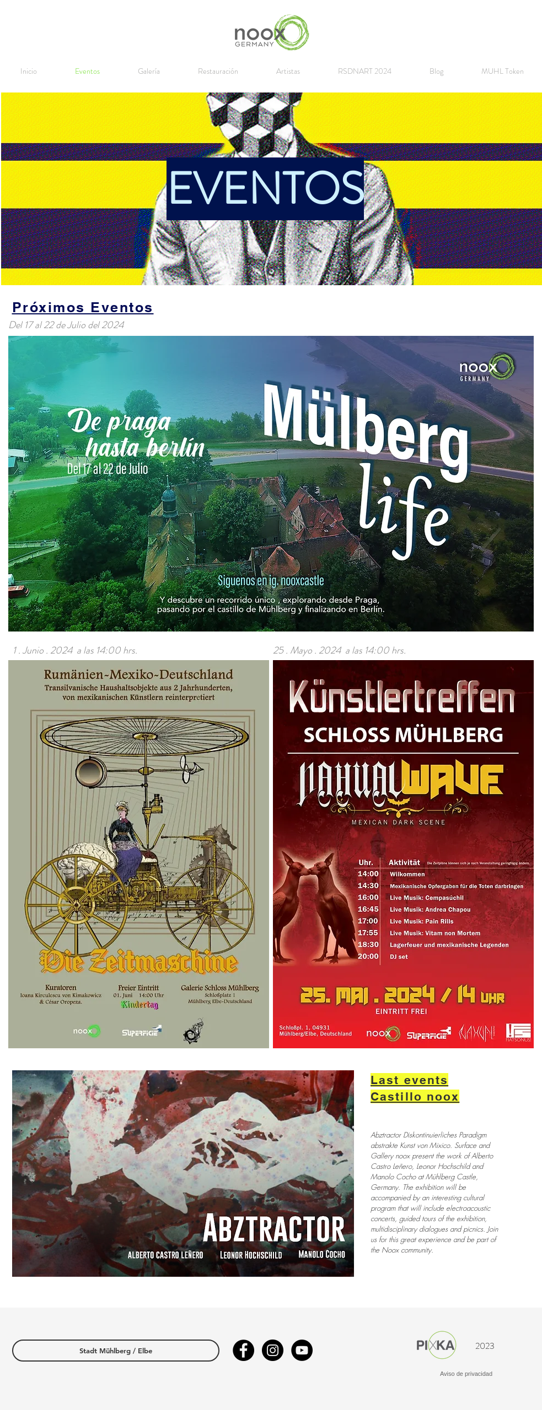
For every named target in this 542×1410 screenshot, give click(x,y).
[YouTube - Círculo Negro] (302, 1350)
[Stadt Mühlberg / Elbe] (115, 1351)
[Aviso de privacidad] (466, 1374)
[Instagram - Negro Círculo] (272, 1350)
